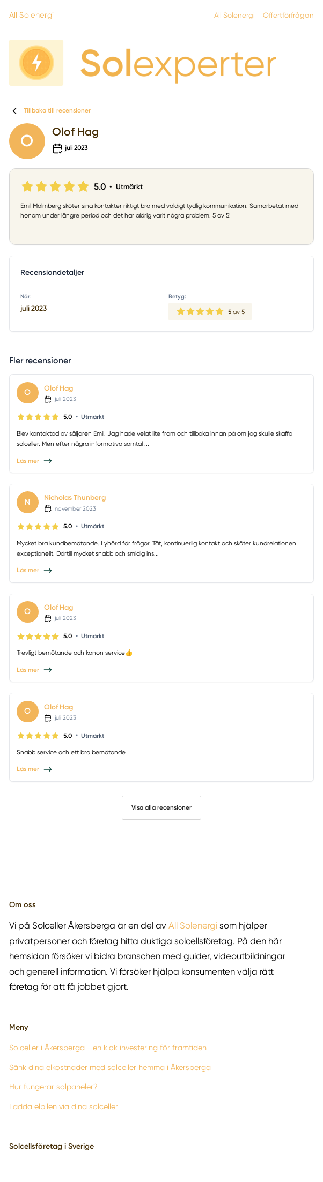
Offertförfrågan (288, 15)
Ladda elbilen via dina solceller (63, 1106)
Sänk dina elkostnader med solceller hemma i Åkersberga (110, 1067)
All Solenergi (31, 15)
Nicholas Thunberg (75, 497)
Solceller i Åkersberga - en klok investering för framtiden (108, 1047)
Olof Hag (58, 388)
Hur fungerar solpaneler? (53, 1086)
